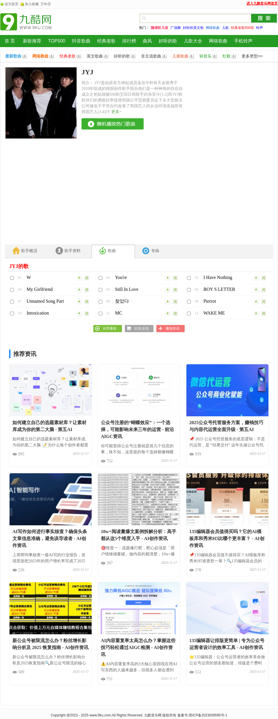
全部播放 (109, 328)
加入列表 (79, 277)
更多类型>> (252, 56)
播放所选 (172, 328)
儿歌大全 (193, 40)
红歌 (227, 56)
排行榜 (129, 40)
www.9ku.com (100, 715)
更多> (116, 112)
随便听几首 (159, 28)
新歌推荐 (32, 40)
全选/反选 (141, 328)
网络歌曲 (218, 40)
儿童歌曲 (180, 56)
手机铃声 (243, 40)
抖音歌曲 (81, 40)
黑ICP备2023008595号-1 (208, 715)
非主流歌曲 (151, 56)
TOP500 (56, 40)
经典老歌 (106, 40)
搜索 (264, 18)
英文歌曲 (95, 56)
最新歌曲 (13, 56)
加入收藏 (32, 4)
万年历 (45, 4)
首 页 (10, 40)
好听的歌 (168, 40)
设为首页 (11, 4)
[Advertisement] (204, 153)
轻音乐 (205, 56)
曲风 (147, 40)
